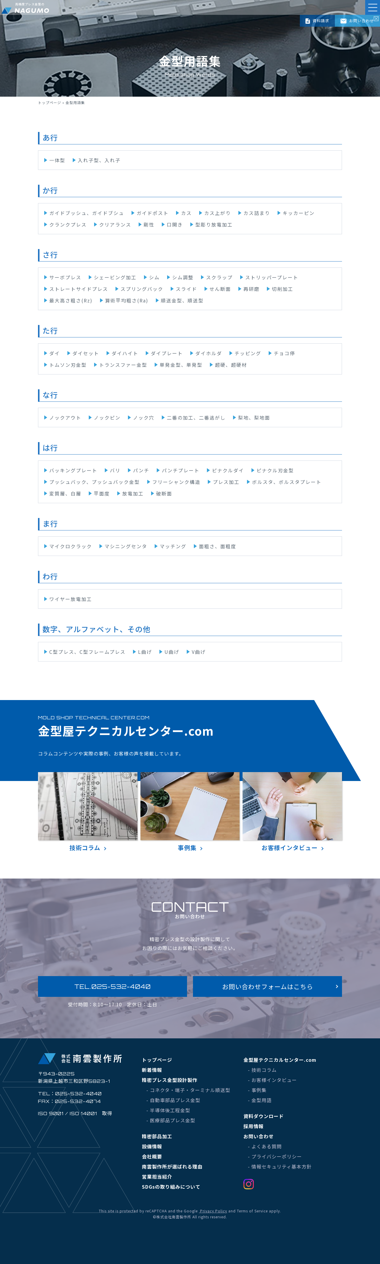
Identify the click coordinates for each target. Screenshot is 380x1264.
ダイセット (85, 353)
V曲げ (199, 651)
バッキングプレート (73, 470)
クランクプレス (68, 224)
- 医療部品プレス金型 (170, 1120)
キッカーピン (299, 212)
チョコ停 (284, 353)
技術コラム (87, 812)
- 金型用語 (260, 1100)
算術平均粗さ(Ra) (126, 300)
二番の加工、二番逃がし (196, 417)
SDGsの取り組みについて (171, 1186)
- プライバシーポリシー (275, 1156)
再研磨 (251, 288)
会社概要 (152, 1156)
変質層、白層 (65, 493)
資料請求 (317, 21)
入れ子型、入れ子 (99, 160)
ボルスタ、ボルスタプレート (287, 481)
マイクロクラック (70, 546)
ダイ (54, 353)
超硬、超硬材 (231, 364)
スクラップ (219, 277)
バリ (115, 470)
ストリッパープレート (271, 277)
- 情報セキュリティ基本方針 (280, 1166)
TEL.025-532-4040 (112, 986)
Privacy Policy (213, 1210)
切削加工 (282, 288)
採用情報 (253, 1126)
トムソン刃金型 (68, 364)
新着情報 (152, 1069)
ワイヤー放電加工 (70, 598)
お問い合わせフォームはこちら (267, 986)
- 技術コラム (262, 1069)
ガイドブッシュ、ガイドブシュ (86, 212)
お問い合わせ (357, 20)
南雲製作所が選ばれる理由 (172, 1166)
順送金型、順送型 (182, 300)
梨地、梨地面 (254, 417)
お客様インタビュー (292, 812)
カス (186, 212)
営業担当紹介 (157, 1176)
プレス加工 (226, 481)
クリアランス (115, 224)
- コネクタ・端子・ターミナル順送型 (188, 1090)
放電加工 (133, 493)
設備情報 (152, 1146)
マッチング (173, 546)
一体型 (57, 160)
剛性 (149, 224)
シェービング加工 (115, 277)
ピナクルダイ (228, 470)
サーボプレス (65, 277)
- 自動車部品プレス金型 (173, 1100)
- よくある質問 (265, 1146)
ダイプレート (167, 353)
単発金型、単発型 (181, 364)
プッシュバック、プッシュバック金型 (94, 481)
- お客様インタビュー (272, 1079)
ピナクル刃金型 (275, 470)
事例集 (190, 812)
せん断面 (220, 288)
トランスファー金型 (123, 364)
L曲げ (145, 651)
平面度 (102, 493)
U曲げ (171, 651)
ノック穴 (143, 417)
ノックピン (107, 417)
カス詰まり (256, 212)
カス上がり (217, 212)
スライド (186, 288)
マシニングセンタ (125, 546)
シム (154, 277)
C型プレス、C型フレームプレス (87, 651)
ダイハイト (125, 353)
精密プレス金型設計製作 (169, 1079)
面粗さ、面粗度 (217, 546)
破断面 (164, 493)
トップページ (49, 102)
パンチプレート (181, 470)
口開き (175, 224)
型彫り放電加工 (214, 224)
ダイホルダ (208, 353)
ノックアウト (65, 417)
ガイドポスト (153, 212)
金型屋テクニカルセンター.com (279, 1059)
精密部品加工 (157, 1136)
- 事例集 (257, 1090)
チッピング (248, 353)
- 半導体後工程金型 (168, 1110)
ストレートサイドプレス (78, 288)
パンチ (141, 470)
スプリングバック (142, 288)
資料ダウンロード (263, 1116)
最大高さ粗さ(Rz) (71, 300)
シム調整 (183, 277)
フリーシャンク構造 (176, 481)
